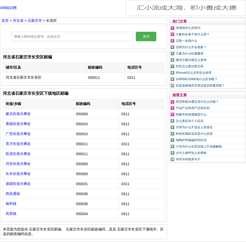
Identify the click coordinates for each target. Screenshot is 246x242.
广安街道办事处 (18, 134)
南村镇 (11, 204)
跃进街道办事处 (18, 154)
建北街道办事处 (18, 114)
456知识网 (8, 8)
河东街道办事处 (18, 164)
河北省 (19, 20)
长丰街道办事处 (18, 174)
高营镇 (11, 214)
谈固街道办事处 (18, 184)
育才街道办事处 (18, 144)
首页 (5, 20)
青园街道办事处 (18, 124)
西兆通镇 (13, 194)
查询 (146, 36)
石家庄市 (35, 20)
